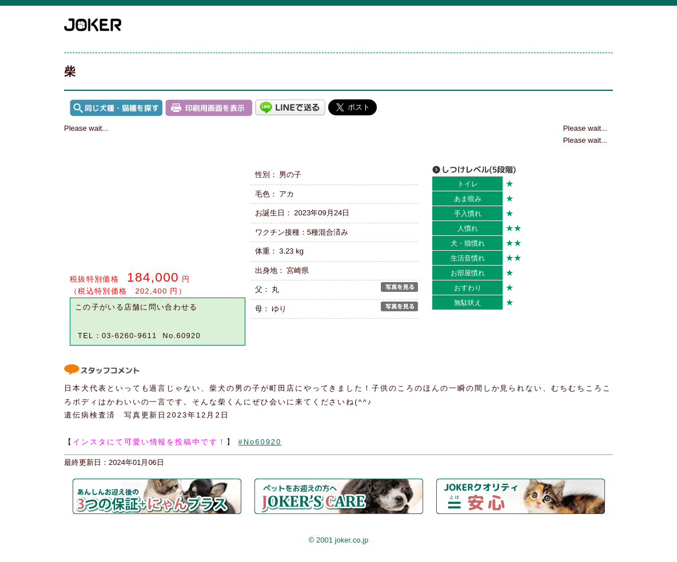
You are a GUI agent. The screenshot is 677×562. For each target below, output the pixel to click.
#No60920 (260, 441)
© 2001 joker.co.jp (338, 540)
